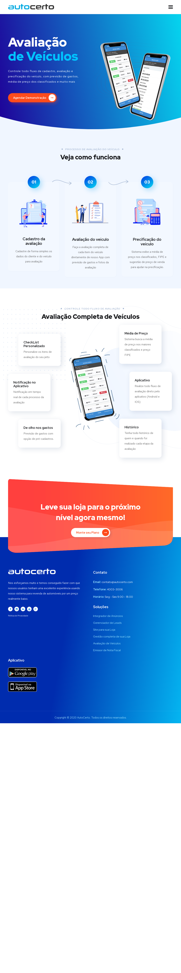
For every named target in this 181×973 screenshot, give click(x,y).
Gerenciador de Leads (107, 622)
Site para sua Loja (104, 629)
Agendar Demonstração (34, 97)
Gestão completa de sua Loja (111, 636)
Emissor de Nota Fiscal (107, 649)
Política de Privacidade (18, 615)
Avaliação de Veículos (106, 643)
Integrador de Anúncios (108, 615)
